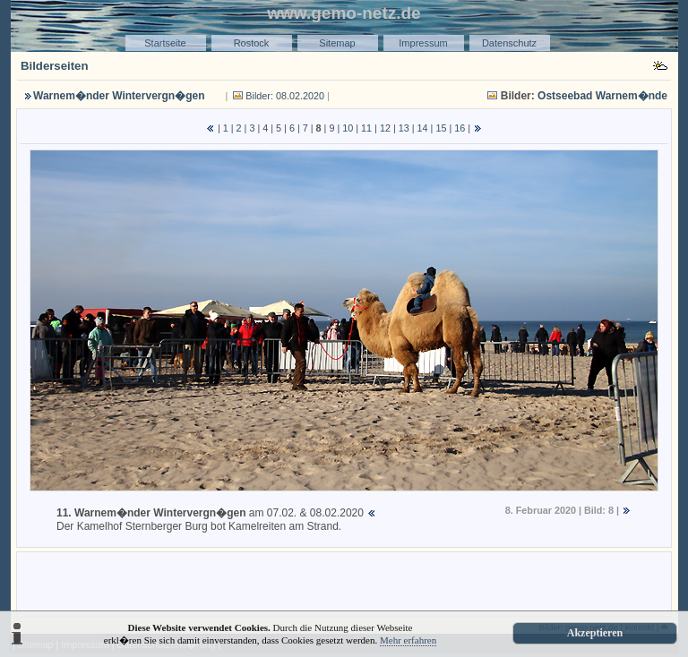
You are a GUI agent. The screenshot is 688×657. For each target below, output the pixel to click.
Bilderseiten (55, 66)
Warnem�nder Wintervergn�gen (118, 96)
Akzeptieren (595, 633)
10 (347, 128)
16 (459, 128)
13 (404, 128)
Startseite (164, 43)
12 (385, 128)
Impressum (423, 43)
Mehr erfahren (408, 640)
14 (422, 128)
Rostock (252, 43)
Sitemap (337, 43)
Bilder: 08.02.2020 (284, 95)
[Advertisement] (344, 583)
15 (440, 128)
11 (366, 128)
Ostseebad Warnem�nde (602, 96)
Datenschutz (509, 43)
